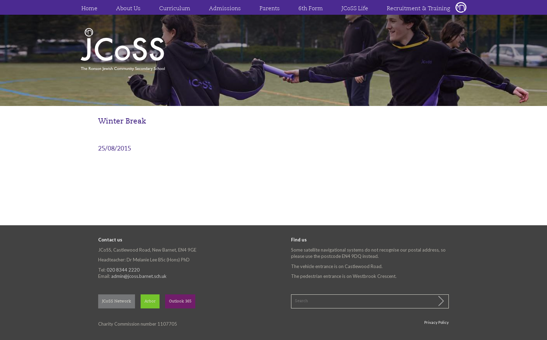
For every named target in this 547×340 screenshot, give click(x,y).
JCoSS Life (355, 9)
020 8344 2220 (123, 270)
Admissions (225, 9)
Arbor (150, 302)
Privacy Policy (436, 322)
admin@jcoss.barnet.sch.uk (139, 276)
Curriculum (174, 9)
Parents (269, 9)
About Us (128, 9)
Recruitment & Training (418, 9)
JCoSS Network (116, 302)
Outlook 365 (180, 302)
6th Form (310, 9)
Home (89, 9)
